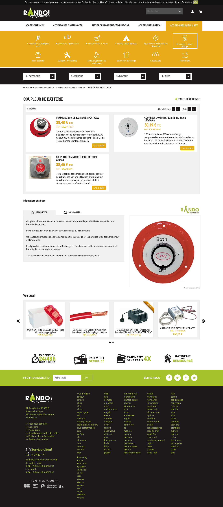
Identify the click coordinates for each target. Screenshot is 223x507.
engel (107, 412)
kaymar (127, 403)
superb (174, 434)
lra (125, 428)
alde (79, 406)
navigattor (152, 397)
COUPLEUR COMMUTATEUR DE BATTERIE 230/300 (76, 158)
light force (129, 424)
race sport (152, 437)
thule (173, 449)
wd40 (80, 491)
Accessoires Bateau (149, 25)
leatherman (129, 415)
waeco (80, 485)
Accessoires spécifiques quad (38, 41)
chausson (82, 440)
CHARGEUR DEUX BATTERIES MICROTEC (177, 328)
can (79, 431)
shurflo (174, 409)
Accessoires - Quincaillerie (67, 40)
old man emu (153, 412)
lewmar (127, 421)
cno (79, 443)
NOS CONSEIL (72, 212)
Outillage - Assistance (67, 57)
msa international (132, 452)
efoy (106, 406)
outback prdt (153, 421)
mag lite (128, 431)
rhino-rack (152, 452)
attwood (81, 418)
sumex (174, 431)
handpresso (110, 440)
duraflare (108, 403)
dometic (108, 400)
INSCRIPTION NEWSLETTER (36, 378)
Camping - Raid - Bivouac (126, 40)
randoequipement (156, 440)
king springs (129, 406)
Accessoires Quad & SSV (184, 25)
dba (106, 397)
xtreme (80, 497)
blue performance (86, 428)
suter (173, 437)
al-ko (79, 403)
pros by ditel (153, 431)
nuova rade (152, 409)
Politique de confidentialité (41, 436)
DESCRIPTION (39, 212)
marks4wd (129, 443)
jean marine (129, 397)
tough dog (82, 457)
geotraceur (109, 431)
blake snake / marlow (87, 424)
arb (78, 415)
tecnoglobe (176, 443)
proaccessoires (154, 428)
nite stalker (152, 403)
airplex (80, 400)
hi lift (106, 446)
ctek (79, 452)
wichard (81, 494)
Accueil (27, 87)
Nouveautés (156, 57)
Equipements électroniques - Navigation (156, 41)
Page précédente (187, 99)
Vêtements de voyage (126, 57)
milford (127, 449)
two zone (81, 463)
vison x (80, 482)
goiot (106, 437)
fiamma (108, 418)
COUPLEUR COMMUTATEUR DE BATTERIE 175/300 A (165, 119)
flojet (106, 424)
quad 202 (151, 434)
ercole (107, 415)
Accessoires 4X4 (34, 25)
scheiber (175, 406)
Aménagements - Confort (97, 40)
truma (80, 460)
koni (126, 409)
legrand (127, 418)
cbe (79, 437)
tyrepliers (81, 466)
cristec (80, 449)
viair (79, 476)
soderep (175, 421)
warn (79, 488)
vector (80, 473)
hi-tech (107, 449)
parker (150, 424)
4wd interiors (83, 393)
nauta (150, 393)
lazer (126, 412)
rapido (150, 443)
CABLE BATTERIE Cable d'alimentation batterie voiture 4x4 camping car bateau (89, 331)
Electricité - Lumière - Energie (185, 41)
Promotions (185, 57)
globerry (108, 434)
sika (173, 412)
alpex (79, 409)
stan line (175, 424)
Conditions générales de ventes (43, 433)
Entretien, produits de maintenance (97, 58)
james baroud (130, 393)
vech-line (81, 470)
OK (195, 2)
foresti (107, 428)
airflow (80, 397)
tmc (173, 452)
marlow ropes (130, 446)
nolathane (152, 406)
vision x (80, 479)
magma (127, 434)
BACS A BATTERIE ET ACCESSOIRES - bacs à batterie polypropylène (45, 331)
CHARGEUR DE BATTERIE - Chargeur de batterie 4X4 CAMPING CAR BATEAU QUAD (133, 331)
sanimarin (176, 403)
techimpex (176, 440)
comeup (81, 446)
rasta (149, 446)
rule (173, 393)
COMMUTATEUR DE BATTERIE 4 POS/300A (77, 117)
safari (174, 397)
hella (106, 443)
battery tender (84, 421)
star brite (175, 428)
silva (173, 415)
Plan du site (34, 430)
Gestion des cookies (38, 439)
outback (151, 418)
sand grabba (177, 400)
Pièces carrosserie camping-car (110, 25)
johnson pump (131, 400)
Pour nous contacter (38, 424)
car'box (80, 434)
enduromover (111, 409)
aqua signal (82, 412)
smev (173, 418)
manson (128, 437)
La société (33, 427)
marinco (128, 440)
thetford (175, 446)
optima (150, 415)
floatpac (108, 421)
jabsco (107, 452)
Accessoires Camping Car (68, 25)
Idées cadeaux (38, 57)
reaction (151, 449)
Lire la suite (99, 145)
